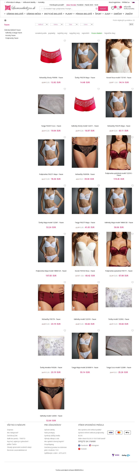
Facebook (84, 445)
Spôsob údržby (49, 430)
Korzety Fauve (10, 35)
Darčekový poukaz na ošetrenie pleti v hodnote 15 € (55, 448)
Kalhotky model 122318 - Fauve (85, 319)
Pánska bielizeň (84, 13)
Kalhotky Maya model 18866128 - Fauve (119, 222)
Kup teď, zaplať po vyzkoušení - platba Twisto (18, 442)
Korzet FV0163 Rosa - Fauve (85, 271)
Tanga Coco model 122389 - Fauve (118, 367)
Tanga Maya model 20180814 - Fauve (85, 367)
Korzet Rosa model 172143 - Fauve (118, 78)
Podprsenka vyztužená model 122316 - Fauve (118, 174)
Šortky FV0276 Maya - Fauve (85, 78)
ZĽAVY (107, 13)
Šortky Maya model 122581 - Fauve (51, 222)
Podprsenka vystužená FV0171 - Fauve (118, 271)
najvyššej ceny (74, 33)
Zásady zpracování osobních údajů (19, 447)
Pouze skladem (96, 33)
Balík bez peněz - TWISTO (16, 438)
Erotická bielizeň (53, 13)
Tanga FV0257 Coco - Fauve (51, 126)
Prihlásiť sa (125, 2)
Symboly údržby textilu (52, 436)
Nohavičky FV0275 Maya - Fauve (118, 126)
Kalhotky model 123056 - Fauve (51, 416)
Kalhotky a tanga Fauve (13, 33)
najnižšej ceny (62, 33)
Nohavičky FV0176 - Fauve (51, 319)
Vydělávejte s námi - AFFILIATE (55, 453)
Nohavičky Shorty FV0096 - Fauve (51, 78)
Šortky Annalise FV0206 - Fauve (51, 367)
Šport (98, 13)
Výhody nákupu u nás (51, 438)
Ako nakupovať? (12, 433)
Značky (129, 13)
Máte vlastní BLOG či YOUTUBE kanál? (91, 438)
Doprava (10, 430)
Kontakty (41, 2)
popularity (51, 33)
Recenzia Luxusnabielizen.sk (17, 450)
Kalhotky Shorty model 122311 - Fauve (85, 126)
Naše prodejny (49, 433)
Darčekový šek (12, 436)
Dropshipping (49, 444)
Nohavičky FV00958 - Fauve (85, 174)
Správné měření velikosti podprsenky (91, 433)
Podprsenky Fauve (11, 38)
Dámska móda (34, 13)
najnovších (85, 33)
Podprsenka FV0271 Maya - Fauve (51, 174)
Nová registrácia (114, 2)
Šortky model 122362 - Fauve (118, 319)
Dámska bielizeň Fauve (12, 30)
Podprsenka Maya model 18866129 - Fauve (51, 271)
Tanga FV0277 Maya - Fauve (85, 222)
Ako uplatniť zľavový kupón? (54, 441)
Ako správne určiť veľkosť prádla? (89, 430)
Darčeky (118, 13)
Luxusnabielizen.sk (20, 8)
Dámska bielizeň (15, 13)
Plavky (68, 13)
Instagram (95, 445)
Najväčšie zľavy (109, 33)
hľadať (103, 9)
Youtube (84, 449)
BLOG (80, 436)
